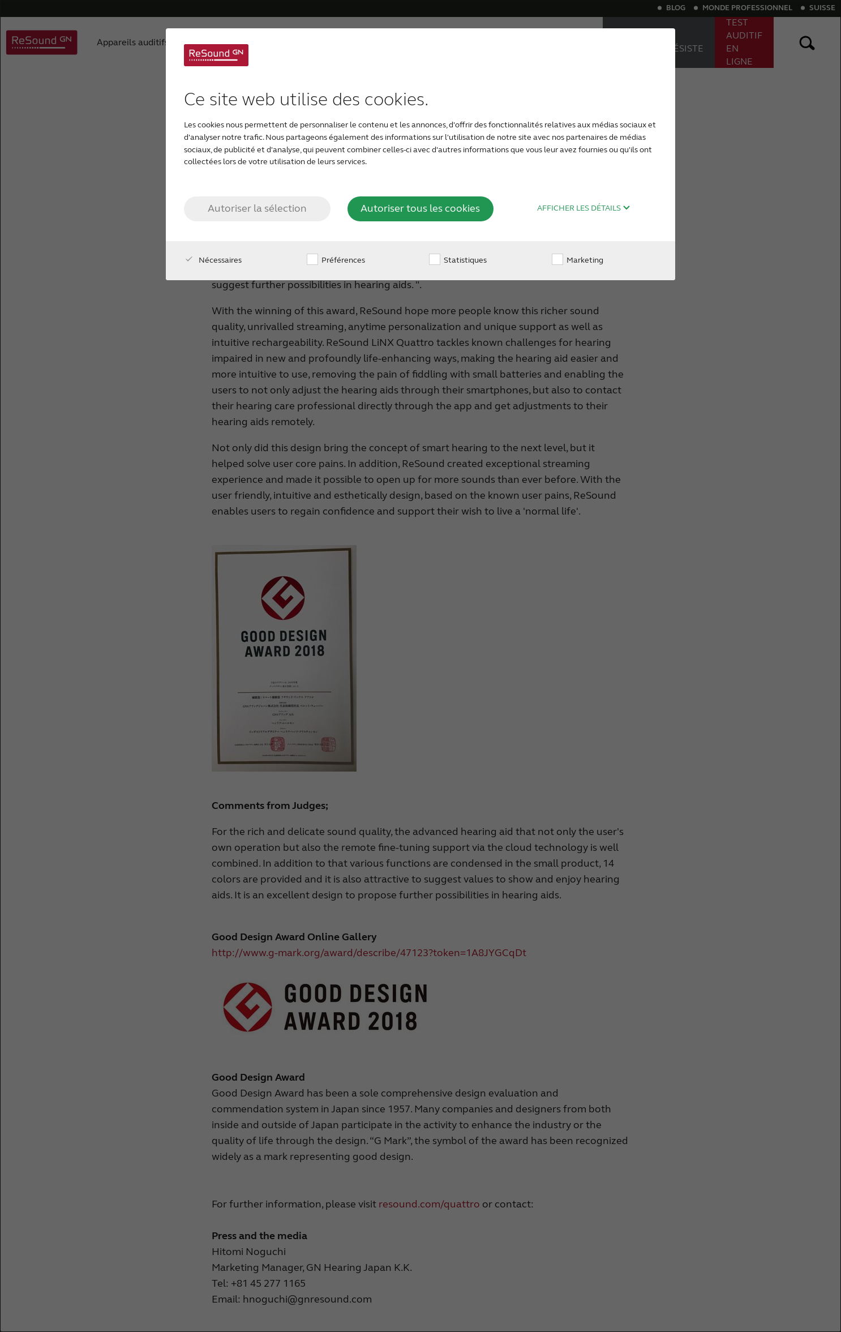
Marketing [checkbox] (577, 260)
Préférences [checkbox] (336, 260)
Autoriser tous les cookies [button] (420, 208)
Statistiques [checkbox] (458, 260)
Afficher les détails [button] (583, 208)
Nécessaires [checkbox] (213, 260)
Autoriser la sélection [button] (257, 208)
